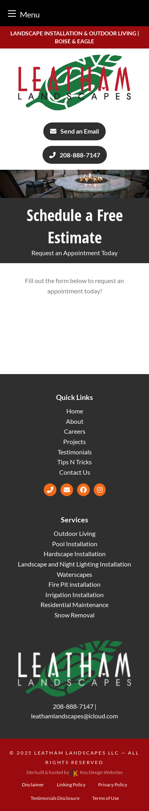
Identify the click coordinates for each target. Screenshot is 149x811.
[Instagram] (100, 489)
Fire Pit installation (74, 584)
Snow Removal (74, 615)
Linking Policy (71, 785)
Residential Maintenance (74, 604)
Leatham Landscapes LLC (76, 753)
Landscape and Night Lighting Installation (74, 564)
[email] (66, 489)
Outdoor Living (74, 533)
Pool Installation (74, 543)
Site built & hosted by (74, 772)
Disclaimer (33, 785)
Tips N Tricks (74, 462)
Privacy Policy (112, 785)
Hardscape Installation (75, 553)
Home (74, 411)
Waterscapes (74, 574)
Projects (74, 441)
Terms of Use (105, 798)
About (74, 421)
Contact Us (74, 472)
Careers (74, 431)
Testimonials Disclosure (55, 798)
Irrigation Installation (74, 594)
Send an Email (74, 131)
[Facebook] (83, 489)
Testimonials (75, 452)
